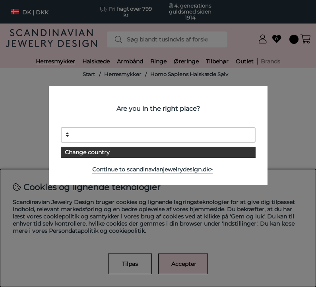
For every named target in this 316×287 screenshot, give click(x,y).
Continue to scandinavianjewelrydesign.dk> (152, 169)
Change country (87, 152)
